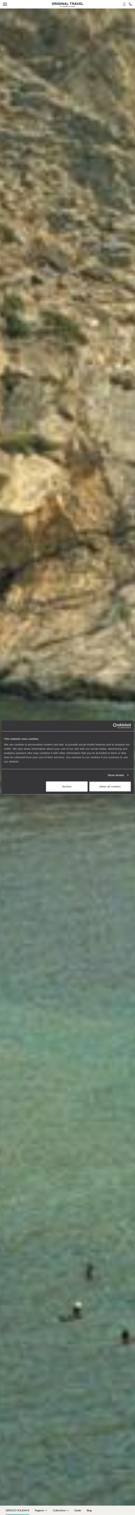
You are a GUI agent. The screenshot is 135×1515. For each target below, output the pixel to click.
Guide (77, 1510)
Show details (116, 775)
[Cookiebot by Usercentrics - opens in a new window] (115, 726)
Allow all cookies (110, 786)
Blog (89, 1510)
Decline (66, 786)
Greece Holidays (17, 1510)
